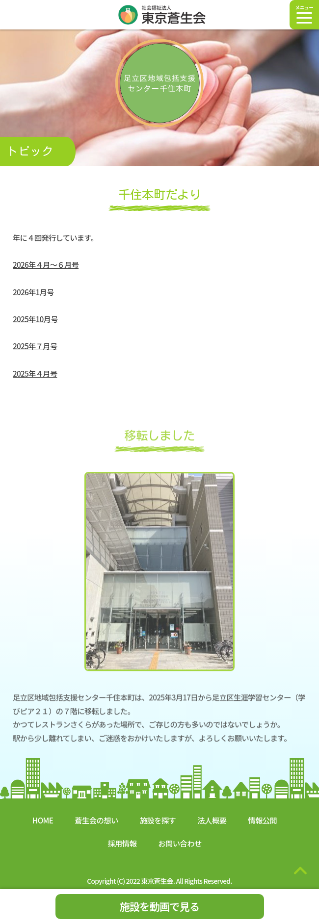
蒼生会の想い (96, 820)
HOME (42, 820)
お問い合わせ (179, 843)
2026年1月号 (33, 291)
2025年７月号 (35, 346)
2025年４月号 (35, 373)
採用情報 (121, 843)
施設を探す (158, 820)
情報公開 (262, 820)
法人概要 (211, 820)
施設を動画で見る (160, 906)
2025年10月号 (35, 319)
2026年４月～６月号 (46, 264)
